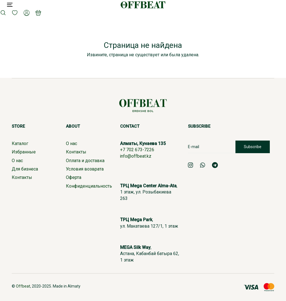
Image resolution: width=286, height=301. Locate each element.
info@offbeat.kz (136, 156)
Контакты (22, 177)
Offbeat (23, 286)
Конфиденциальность (89, 186)
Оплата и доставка (85, 160)
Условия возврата (85, 169)
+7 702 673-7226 (137, 149)
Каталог (20, 143)
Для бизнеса (25, 169)
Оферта (73, 177)
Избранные (24, 152)
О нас (17, 160)
